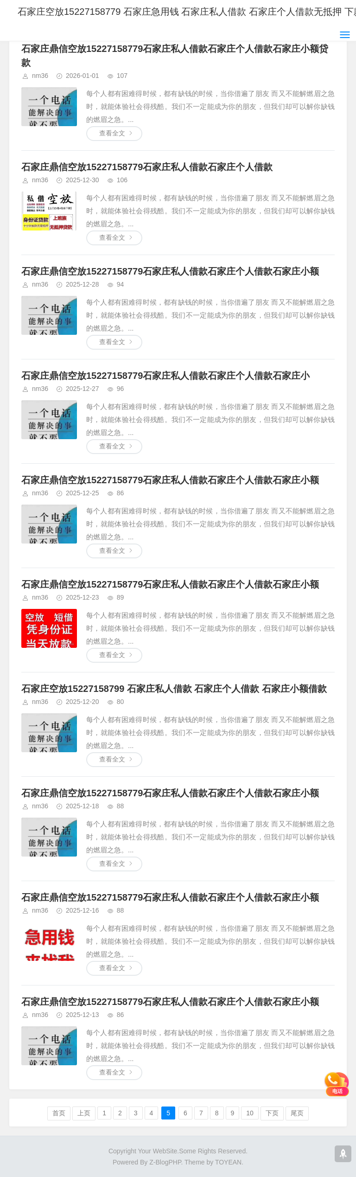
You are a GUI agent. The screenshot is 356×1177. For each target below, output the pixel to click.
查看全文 (112, 133)
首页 (58, 1113)
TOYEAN (228, 1162)
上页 (83, 1113)
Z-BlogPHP (165, 1162)
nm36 (40, 75)
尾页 (297, 1113)
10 (250, 1113)
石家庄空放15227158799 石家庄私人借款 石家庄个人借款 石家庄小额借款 (174, 689)
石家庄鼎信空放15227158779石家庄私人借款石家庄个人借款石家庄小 (165, 376)
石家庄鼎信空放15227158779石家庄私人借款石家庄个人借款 (147, 167)
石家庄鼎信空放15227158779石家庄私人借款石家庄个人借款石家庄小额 (170, 271)
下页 (272, 1113)
